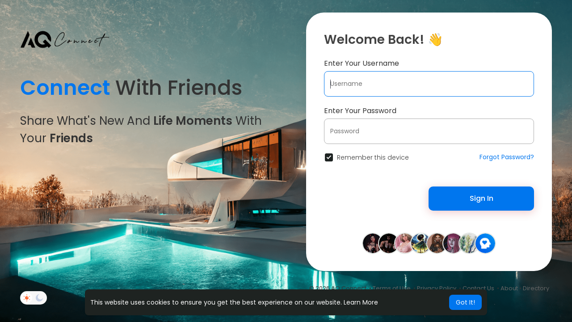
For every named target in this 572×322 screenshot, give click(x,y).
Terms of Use (392, 288)
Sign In (481, 198)
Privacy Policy (436, 288)
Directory (536, 288)
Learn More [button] (361, 302)
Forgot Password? (506, 157)
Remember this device (373, 157)
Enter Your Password (360, 111)
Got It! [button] (465, 302)
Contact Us (478, 288)
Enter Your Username (361, 63)
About (509, 288)
